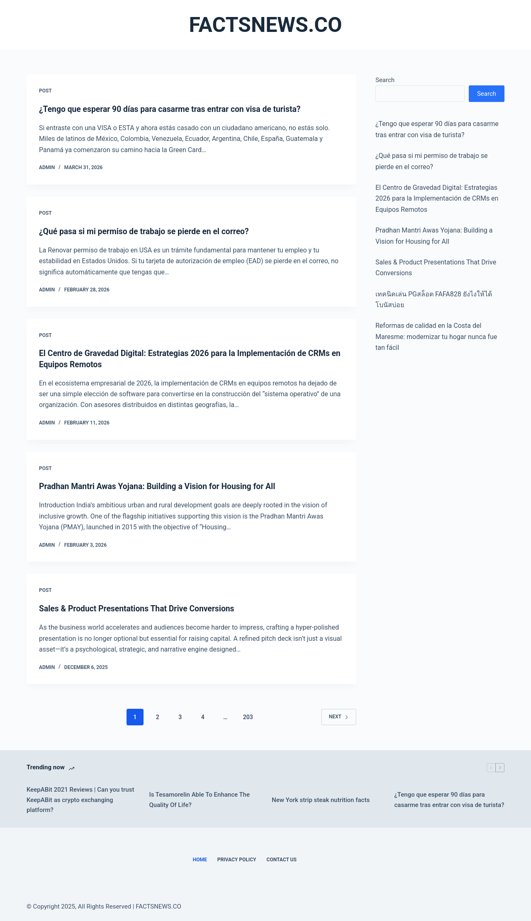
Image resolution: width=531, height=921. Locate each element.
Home (200, 860)
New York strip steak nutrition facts (321, 799)
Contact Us (282, 860)
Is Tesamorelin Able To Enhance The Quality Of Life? (199, 800)
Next (338, 717)
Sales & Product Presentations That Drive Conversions (140, 608)
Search (385, 80)
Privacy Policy (236, 860)
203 (248, 716)
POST (45, 91)
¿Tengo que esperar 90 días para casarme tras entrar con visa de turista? (174, 109)
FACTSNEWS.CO (265, 25)
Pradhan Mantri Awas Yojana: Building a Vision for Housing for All (161, 486)
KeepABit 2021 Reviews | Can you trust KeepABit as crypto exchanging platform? (80, 799)
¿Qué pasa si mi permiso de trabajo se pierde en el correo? (147, 231)
